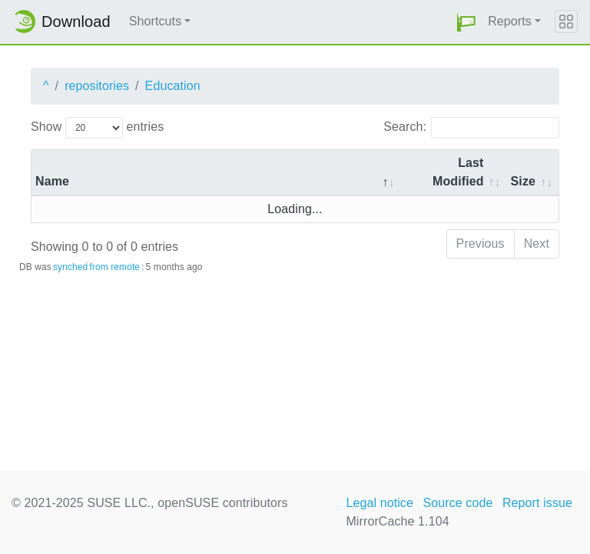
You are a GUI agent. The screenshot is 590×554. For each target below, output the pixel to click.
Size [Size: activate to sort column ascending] (523, 181)
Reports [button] (510, 21)
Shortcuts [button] (155, 21)
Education (173, 85)
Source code (457, 502)
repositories (97, 85)
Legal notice (379, 502)
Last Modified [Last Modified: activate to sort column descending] (458, 172)
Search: (471, 127)
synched (70, 267)
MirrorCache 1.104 (397, 521)
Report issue (537, 502)
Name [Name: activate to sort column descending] (52, 181)
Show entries (97, 127)
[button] (466, 22)
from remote (114, 267)
